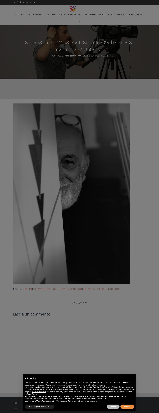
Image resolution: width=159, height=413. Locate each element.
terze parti (61, 387)
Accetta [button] (127, 406)
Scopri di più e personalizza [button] (40, 406)
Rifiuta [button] (113, 406)
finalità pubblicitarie (39, 392)
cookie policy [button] (99, 385)
